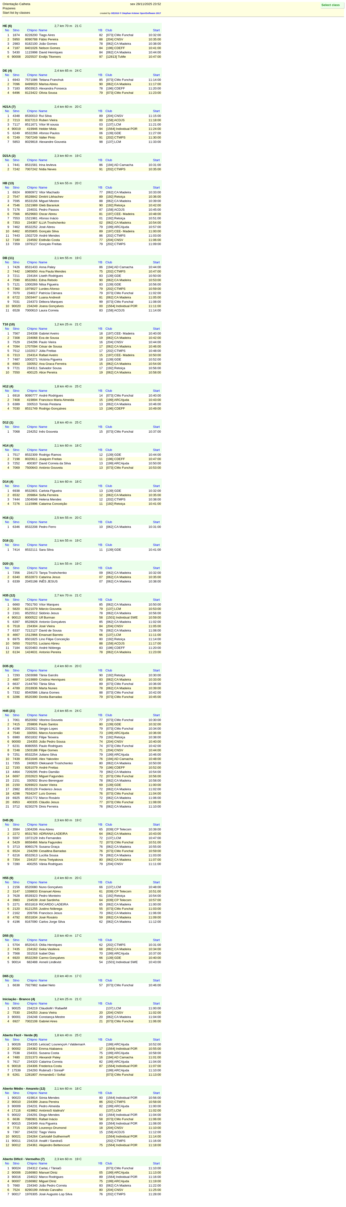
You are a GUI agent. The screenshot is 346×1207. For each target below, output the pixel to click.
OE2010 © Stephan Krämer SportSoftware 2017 (136, 13)
